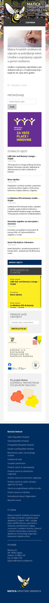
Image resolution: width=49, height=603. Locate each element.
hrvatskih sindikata (36, 9)
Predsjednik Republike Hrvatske (21, 445)
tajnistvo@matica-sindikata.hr (20, 560)
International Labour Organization (22, 496)
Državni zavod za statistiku (19, 492)
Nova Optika (13, 179)
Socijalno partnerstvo (16, 463)
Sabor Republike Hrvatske (18, 437)
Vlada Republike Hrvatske (18, 441)
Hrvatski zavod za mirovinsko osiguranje (24, 478)
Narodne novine (14, 500)
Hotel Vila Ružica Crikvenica (20, 242)
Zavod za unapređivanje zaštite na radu (24, 488)
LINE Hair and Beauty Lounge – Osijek (22, 157)
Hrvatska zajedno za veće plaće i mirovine (23, 222)
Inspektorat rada (15, 459)
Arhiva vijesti (15, 262)
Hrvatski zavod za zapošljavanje (21, 467)
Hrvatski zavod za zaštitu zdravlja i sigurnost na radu (22, 483)
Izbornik (30, 22)
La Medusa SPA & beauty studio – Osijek (23, 199)
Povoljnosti (14, 292)
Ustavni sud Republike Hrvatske (21, 449)
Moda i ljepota (15, 279)
